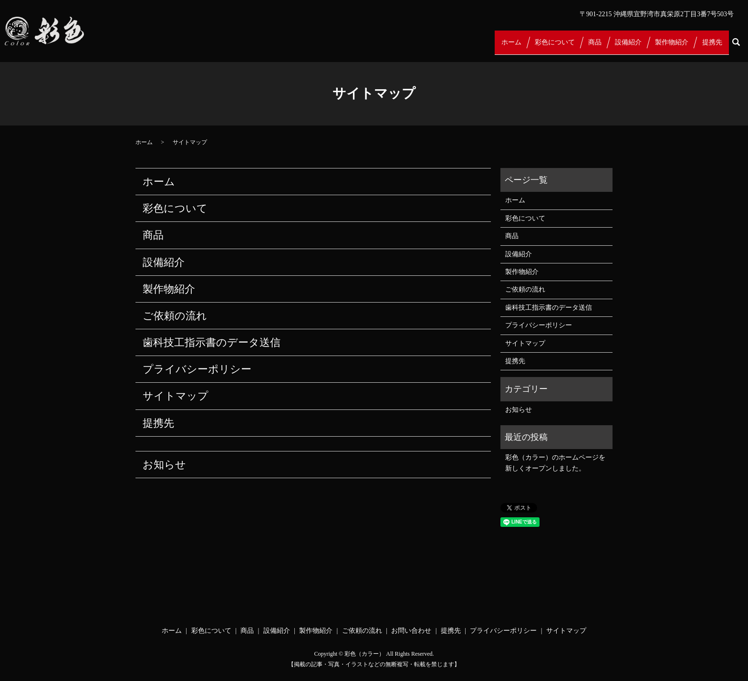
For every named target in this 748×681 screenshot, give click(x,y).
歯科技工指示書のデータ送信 (211, 342)
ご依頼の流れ (175, 316)
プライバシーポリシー (197, 369)
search (735, 47)
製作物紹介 (669, 47)
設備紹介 (625, 47)
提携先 (711, 47)
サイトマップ (175, 396)
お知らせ (164, 465)
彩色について (549, 47)
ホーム (504, 47)
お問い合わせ (411, 630)
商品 (590, 47)
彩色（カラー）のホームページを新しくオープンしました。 (555, 462)
